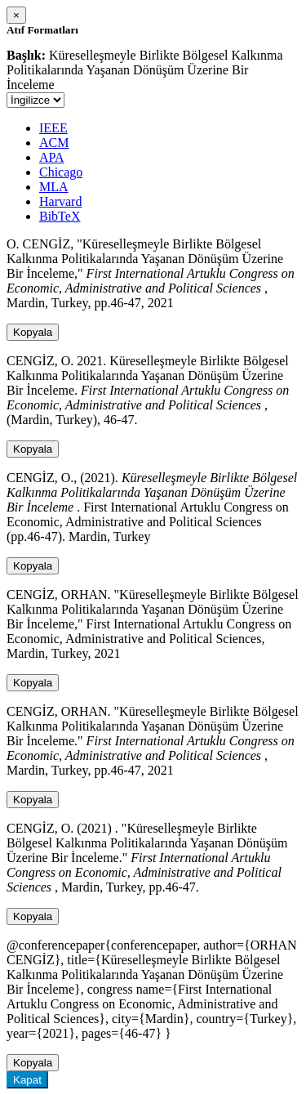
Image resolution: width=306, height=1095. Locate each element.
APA (51, 157)
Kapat (27, 1080)
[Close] (16, 15)
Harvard (60, 201)
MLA (54, 187)
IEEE (53, 128)
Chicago (60, 172)
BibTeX (59, 216)
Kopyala (32, 332)
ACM (54, 143)
